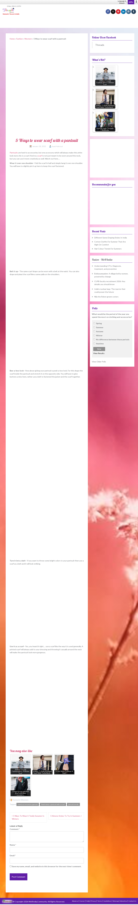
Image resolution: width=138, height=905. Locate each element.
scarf (40, 156)
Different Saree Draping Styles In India (110, 237)
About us (75, 901)
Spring (99, 323)
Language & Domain (122, 2)
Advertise (123, 901)
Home (12, 39)
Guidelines (108, 901)
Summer (99, 327)
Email (13, 855)
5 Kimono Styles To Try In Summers (65, 816)
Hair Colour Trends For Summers (108, 249)
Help (88, 901)
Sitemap (116, 901)
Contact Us (132, 901)
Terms (99, 901)
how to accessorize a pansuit (28, 804)
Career (82, 901)
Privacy (93, 901)
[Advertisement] (69, 22)
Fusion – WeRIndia (102, 259)
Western (28, 39)
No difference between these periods (112, 339)
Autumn (99, 331)
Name (13, 845)
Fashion (19, 39)
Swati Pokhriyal (57, 146)
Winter (99, 335)
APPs (131, 2)
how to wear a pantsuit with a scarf (53, 804)
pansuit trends (73, 804)
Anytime (100, 343)
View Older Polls (99, 361)
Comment (15, 829)
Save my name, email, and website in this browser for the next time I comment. (46, 866)
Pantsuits (14, 152)
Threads (99, 45)
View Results (98, 353)
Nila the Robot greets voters (106, 297)
